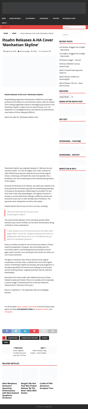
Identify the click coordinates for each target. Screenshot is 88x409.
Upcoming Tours (69, 18)
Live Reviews (30, 18)
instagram (8, 312)
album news (12, 338)
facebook (39, 309)
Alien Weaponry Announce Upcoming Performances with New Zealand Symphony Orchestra (10, 390)
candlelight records (30, 338)
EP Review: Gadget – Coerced (70, 60)
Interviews (44, 18)
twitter (46, 309)
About (4, 23)
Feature (56, 18)
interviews (33, 306)
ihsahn (44, 338)
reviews (25, 306)
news (19, 306)
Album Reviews (15, 18)
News (4, 18)
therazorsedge (24, 51)
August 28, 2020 (10, 51)
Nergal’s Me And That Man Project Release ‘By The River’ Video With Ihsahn (29, 388)
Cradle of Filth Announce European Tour (46, 385)
